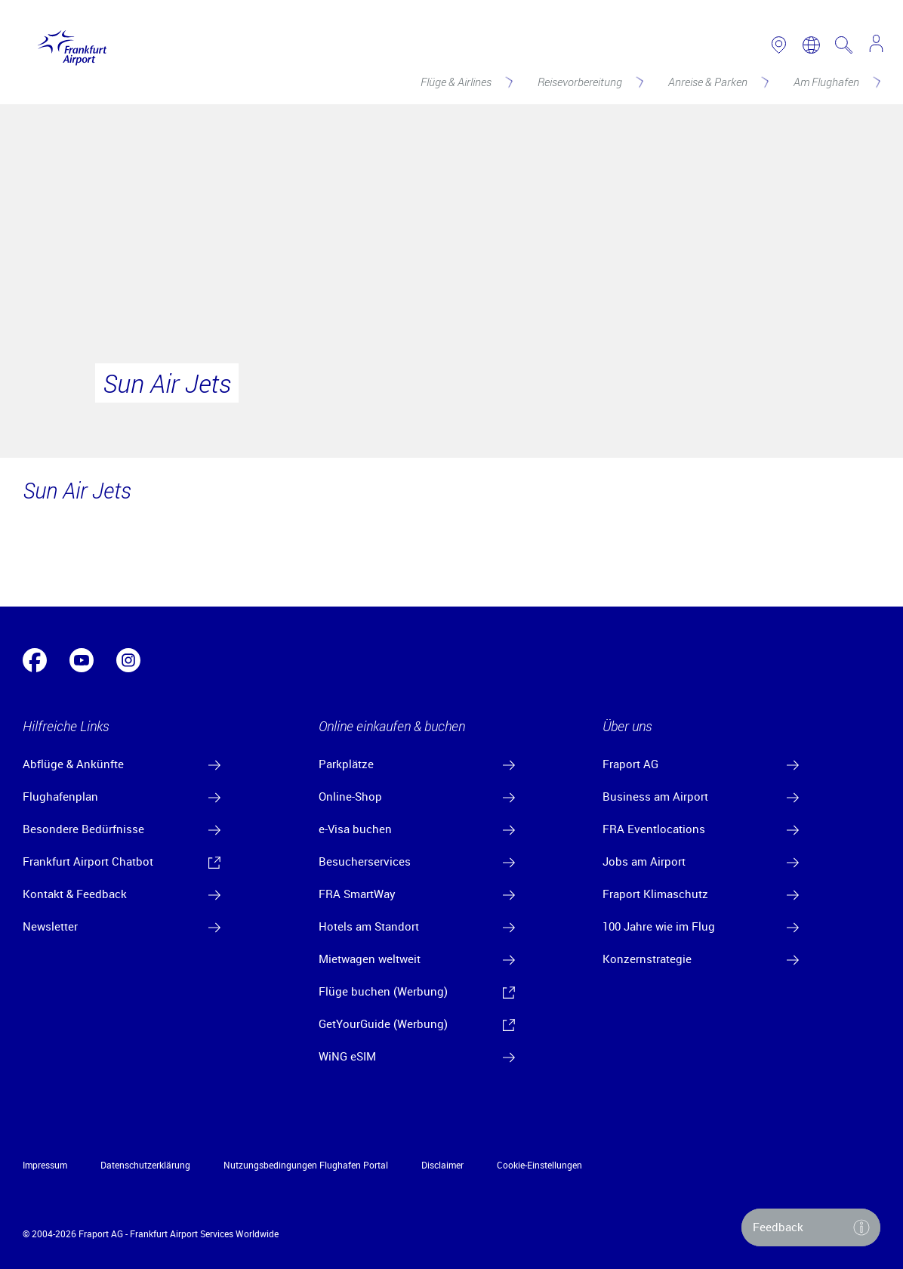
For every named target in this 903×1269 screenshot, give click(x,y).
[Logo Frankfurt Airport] (68, 44)
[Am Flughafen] (836, 81)
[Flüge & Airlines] (465, 81)
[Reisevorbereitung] (589, 81)
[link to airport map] (778, 45)
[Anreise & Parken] (717, 81)
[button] (810, 1227)
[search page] (843, 45)
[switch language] (811, 45)
